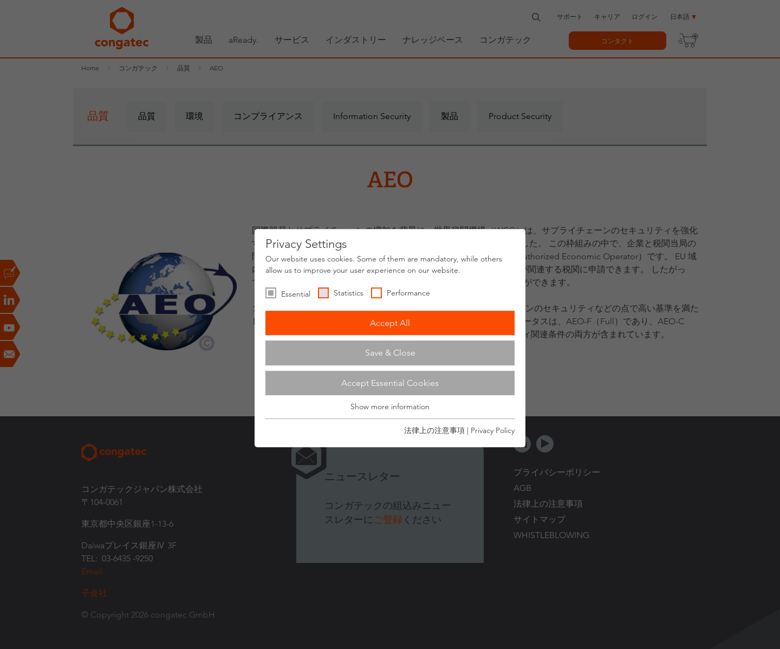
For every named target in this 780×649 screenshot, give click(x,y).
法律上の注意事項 (434, 430)
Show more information (390, 407)
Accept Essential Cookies (390, 383)
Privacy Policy (493, 430)
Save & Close (390, 353)
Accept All (390, 323)
